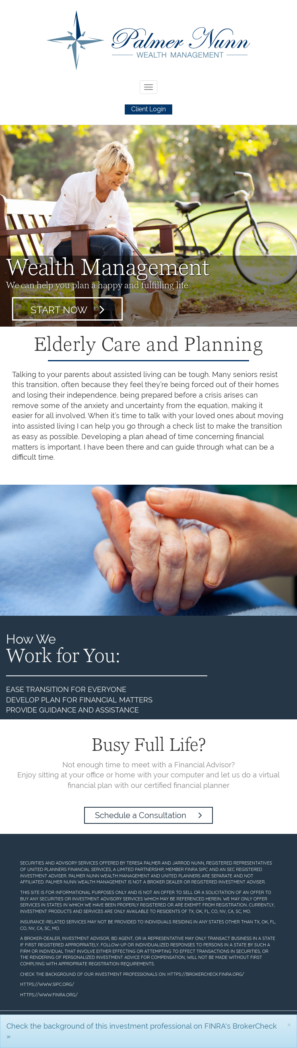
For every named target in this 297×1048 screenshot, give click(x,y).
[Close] (289, 1024)
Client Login (148, 109)
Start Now (68, 309)
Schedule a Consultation (148, 815)
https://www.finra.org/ (49, 995)
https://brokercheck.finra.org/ (205, 974)
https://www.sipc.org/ (47, 984)
